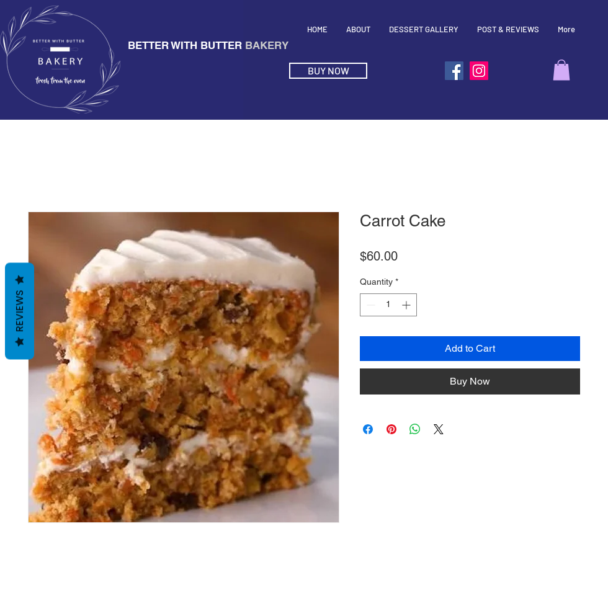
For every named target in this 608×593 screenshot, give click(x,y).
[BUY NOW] (328, 71)
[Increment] (407, 305)
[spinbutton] (388, 305)
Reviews (19, 311)
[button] (561, 70)
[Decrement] (369, 305)
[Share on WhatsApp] (415, 429)
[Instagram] (479, 70)
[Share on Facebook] (367, 429)
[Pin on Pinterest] (391, 429)
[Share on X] (438, 429)
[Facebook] (454, 70)
